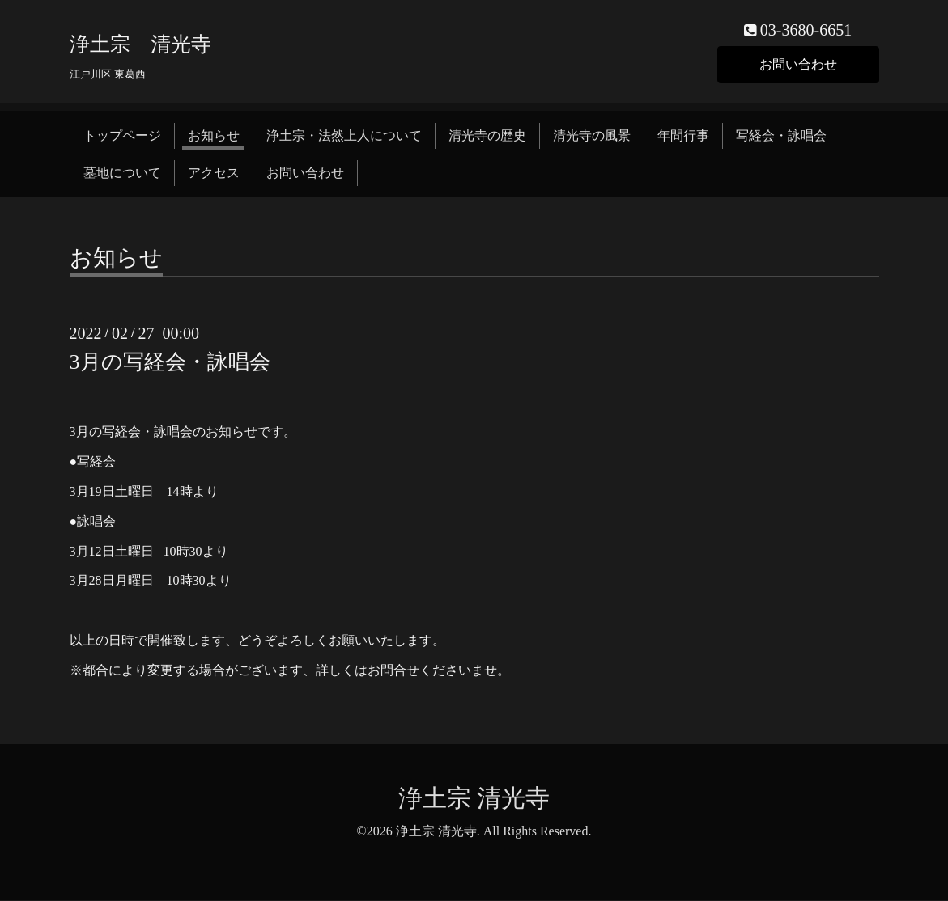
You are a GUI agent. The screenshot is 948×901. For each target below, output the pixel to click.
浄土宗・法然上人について (344, 135)
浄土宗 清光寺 (140, 44)
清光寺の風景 (592, 135)
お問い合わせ (798, 64)
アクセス (214, 173)
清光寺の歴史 (487, 135)
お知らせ (214, 135)
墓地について (122, 173)
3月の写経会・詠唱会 (170, 362)
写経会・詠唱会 (781, 135)
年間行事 (683, 135)
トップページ (122, 135)
